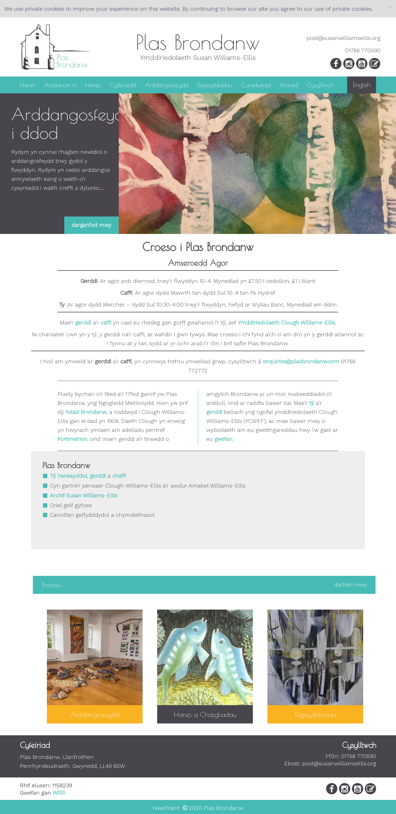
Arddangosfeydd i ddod (72, 123)
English (361, 85)
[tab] (204, 585)
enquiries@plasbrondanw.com (301, 361)
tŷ (311, 403)
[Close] (390, 7)
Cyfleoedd (123, 85)
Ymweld (289, 85)
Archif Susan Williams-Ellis (83, 495)
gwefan (223, 439)
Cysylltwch (320, 85)
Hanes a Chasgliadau (205, 714)
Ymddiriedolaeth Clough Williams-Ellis (286, 322)
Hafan (27, 85)
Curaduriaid (256, 85)
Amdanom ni (60, 85)
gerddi (83, 322)
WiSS (59, 793)
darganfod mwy (91, 225)
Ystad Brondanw (85, 412)
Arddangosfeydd (166, 85)
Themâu (204, 584)
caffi (106, 322)
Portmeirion (72, 439)
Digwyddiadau (214, 85)
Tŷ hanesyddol (68, 476)
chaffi (119, 476)
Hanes (93, 85)
